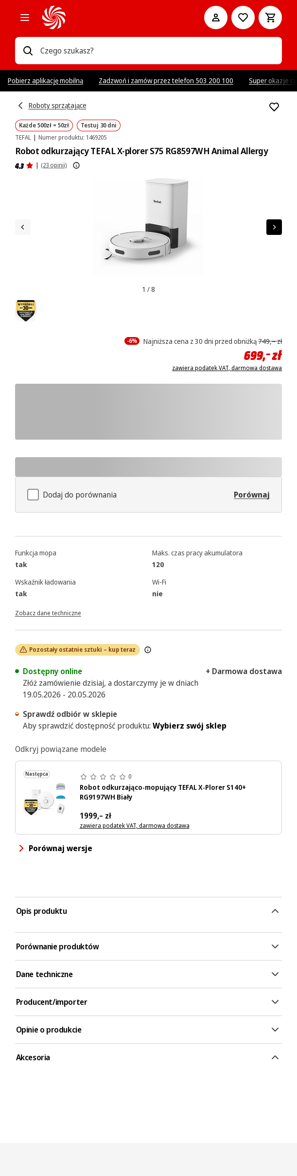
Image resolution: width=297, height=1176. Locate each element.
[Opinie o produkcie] (24, 165)
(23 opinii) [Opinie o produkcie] (54, 165)
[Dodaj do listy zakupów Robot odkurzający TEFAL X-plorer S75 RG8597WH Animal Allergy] (274, 107)
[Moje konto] (215, 17)
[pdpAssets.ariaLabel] (25, 310)
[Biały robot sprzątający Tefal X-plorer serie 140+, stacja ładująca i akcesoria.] (47, 799)
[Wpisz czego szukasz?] (27, 50)
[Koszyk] (270, 17)
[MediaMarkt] (109, 17)
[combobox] (157, 50)
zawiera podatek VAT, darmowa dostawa (227, 368)
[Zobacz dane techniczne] (48, 612)
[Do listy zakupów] (243, 17)
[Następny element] (274, 227)
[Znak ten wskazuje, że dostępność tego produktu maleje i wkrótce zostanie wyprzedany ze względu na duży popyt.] (148, 650)
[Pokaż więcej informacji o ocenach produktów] (76, 165)
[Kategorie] (25, 17)
